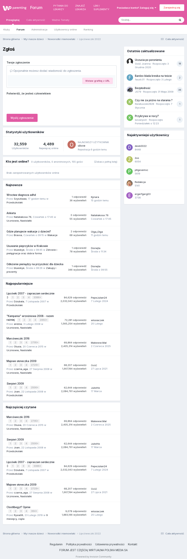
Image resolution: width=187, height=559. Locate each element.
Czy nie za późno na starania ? (154, 100)
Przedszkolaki (15, 202)
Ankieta (11, 213)
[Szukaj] (137, 20)
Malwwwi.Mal (99, 341)
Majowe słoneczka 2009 (21, 359)
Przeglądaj (13, 21)
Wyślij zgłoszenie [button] (22, 117)
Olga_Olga (97, 231)
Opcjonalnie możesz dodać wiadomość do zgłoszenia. (45, 70)
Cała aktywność (35, 19)
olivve (81, 145)
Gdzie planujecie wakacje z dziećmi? (29, 231)
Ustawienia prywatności (109, 540)
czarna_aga (21, 367)
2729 (35, 364)
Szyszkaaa (20, 198)
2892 (43, 319)
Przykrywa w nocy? (147, 116)
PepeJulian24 (99, 297)
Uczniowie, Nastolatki (19, 220)
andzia (18, 323)
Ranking (88, 29)
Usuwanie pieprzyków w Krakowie (27, 245)
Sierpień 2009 (15, 382)
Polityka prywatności (79, 540)
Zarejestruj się (172, 7)
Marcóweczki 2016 (18, 337)
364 (34, 508)
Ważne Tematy (60, 19)
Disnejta (95, 248)
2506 (34, 386)
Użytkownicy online (65, 29)
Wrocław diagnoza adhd (21, 194)
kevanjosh (141, 119)
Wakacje (52, 235)
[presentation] (35, 103)
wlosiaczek (97, 319)
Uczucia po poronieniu (148, 59)
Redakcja (140, 181)
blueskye (19, 249)
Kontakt (132, 540)
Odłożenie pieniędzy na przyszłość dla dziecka (35, 264)
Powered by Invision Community (93, 553)
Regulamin (56, 540)
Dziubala (19, 301)
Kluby (6, 29)
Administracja (39, 29)
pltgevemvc (141, 169)
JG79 (138, 91)
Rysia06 (18, 511)
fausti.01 (140, 79)
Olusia (17, 345)
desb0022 (141, 145)
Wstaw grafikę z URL (97, 80)
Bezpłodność (143, 88)
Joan (17, 389)
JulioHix (95, 386)
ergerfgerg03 (143, 193)
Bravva (18, 235)
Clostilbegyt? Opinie (18, 504)
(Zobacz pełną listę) (105, 161)
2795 (34, 341)
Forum (34, 7)
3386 (37, 297)
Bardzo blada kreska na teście (153, 75)
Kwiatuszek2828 (144, 103)
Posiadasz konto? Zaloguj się (136, 7)
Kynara (95, 196)
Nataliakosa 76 (22, 216)
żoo (137, 157)
